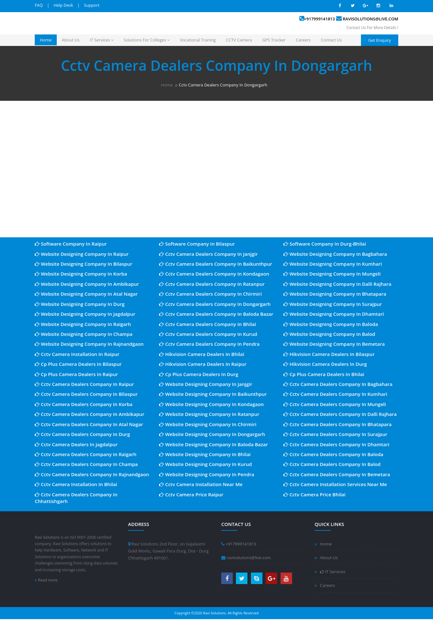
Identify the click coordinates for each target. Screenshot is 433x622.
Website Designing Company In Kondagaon (211, 404)
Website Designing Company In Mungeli (332, 273)
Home (46, 40)
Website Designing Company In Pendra (206, 474)
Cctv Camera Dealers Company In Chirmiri (210, 294)
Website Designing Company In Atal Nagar (86, 294)
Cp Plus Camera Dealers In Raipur (76, 374)
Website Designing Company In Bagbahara (335, 254)
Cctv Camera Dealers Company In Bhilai (207, 324)
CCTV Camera (239, 40)
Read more (46, 580)
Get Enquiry (379, 40)
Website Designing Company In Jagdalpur (85, 314)
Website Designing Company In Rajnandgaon (89, 344)
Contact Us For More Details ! (372, 27)
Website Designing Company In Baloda (330, 324)
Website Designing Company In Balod (329, 334)
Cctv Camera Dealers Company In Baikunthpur (215, 264)
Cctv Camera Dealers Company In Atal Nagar (89, 424)
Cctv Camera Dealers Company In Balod (332, 464)
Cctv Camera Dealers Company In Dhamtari (336, 444)
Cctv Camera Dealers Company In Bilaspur (86, 394)
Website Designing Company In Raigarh (83, 324)
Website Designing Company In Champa (83, 334)
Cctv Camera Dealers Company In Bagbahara (338, 384)
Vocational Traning (198, 40)
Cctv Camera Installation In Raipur (77, 354)
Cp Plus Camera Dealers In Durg (198, 374)
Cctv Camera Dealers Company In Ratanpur (212, 284)
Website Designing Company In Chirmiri (207, 424)
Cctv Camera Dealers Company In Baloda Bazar (216, 314)
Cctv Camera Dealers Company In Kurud (208, 334)
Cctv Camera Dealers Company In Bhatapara (337, 424)
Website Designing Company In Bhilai (205, 454)
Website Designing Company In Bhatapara (334, 294)
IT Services (101, 40)
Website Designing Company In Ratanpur (209, 414)
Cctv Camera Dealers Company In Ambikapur (89, 414)
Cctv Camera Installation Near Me (201, 484)
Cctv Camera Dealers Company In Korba (83, 404)
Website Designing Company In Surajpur (332, 304)
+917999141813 (319, 19)
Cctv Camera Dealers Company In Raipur (84, 384)
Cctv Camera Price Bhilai (314, 494)
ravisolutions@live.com (370, 19)
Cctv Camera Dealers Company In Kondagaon (214, 273)
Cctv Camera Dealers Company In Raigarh (85, 454)
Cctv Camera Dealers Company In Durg (82, 434)
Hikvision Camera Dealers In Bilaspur (329, 354)
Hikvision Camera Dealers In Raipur (202, 364)
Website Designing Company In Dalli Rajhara (337, 284)
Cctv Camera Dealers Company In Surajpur (335, 434)
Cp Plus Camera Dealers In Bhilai (323, 374)
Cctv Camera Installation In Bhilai (76, 484)
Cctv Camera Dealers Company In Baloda (333, 454)
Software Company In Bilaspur (197, 244)
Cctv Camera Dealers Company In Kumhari (335, 394)
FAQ (39, 5)
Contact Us (331, 40)
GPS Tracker (274, 40)
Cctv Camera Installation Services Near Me (335, 484)
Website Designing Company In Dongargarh (212, 434)
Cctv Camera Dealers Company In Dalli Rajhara (340, 414)
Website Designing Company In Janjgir (205, 384)
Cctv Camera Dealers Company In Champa (86, 464)
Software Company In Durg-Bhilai (324, 244)
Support (91, 5)
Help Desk (63, 5)
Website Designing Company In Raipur (81, 254)
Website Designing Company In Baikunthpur (213, 394)
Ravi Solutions (47, 537)
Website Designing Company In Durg (80, 304)
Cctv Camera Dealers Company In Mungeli (334, 404)
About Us (71, 40)
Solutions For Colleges (147, 40)
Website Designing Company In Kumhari (332, 264)
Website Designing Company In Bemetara (334, 344)
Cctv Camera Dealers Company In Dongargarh (214, 304)
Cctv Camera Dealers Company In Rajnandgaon (92, 474)
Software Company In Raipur (71, 244)
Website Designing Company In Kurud (205, 464)
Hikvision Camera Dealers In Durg (325, 364)
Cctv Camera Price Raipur (191, 494)
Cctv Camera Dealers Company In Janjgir (208, 254)
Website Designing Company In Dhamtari (333, 314)
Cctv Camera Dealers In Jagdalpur (76, 444)
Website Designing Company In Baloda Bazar (213, 444)
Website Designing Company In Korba (81, 273)
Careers (303, 40)
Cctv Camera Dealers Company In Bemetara (336, 474)
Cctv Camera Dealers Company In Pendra (209, 344)
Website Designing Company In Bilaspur (83, 264)
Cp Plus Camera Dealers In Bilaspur (78, 364)
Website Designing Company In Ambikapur (87, 284)
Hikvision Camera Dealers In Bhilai (201, 354)
